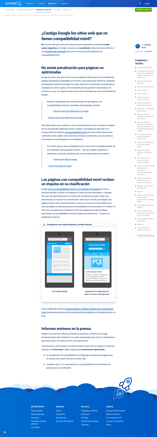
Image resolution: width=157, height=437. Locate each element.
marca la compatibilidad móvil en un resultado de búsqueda (74, 189)
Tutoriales (57, 10)
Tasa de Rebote (142, 94)
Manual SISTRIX (115, 411)
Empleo (37, 414)
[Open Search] (140, 3)
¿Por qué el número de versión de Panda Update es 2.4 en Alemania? (145, 213)
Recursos (53, 3)
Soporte (65, 3)
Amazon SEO (61, 418)
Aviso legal (35, 427)
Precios (42, 4)
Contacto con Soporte (114, 421)
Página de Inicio (10, 15)
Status (108, 425)
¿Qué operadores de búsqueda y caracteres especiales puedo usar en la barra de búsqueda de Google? (145, 126)
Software (30, 3)
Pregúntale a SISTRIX (43, 10)
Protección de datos (38, 422)
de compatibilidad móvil (76, 132)
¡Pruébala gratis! (143, 10)
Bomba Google (142, 90)
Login (147, 4)
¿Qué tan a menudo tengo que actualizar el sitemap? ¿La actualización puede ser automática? (145, 170)
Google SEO (60, 414)
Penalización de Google (55, 51)
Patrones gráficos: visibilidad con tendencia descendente (145, 116)
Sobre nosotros (37, 411)
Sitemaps (140, 224)
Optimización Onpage (144, 67)
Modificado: (139, 52)
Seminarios (67, 10)
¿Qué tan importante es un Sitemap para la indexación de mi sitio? (145, 180)
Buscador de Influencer (65, 421)
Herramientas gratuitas (25, 10)
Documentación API (113, 418)
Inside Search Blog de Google (65, 159)
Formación (35, 418)
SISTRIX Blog (9, 10)
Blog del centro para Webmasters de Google (71, 111)
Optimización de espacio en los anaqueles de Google (145, 144)
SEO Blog (84, 418)
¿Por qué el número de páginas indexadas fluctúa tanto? (144, 137)
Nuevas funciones (113, 414)
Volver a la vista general (146, 236)
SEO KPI (139, 192)
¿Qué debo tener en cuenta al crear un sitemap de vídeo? (143, 160)
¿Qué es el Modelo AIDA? (145, 87)
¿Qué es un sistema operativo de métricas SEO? (144, 152)
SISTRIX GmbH (37, 406)
